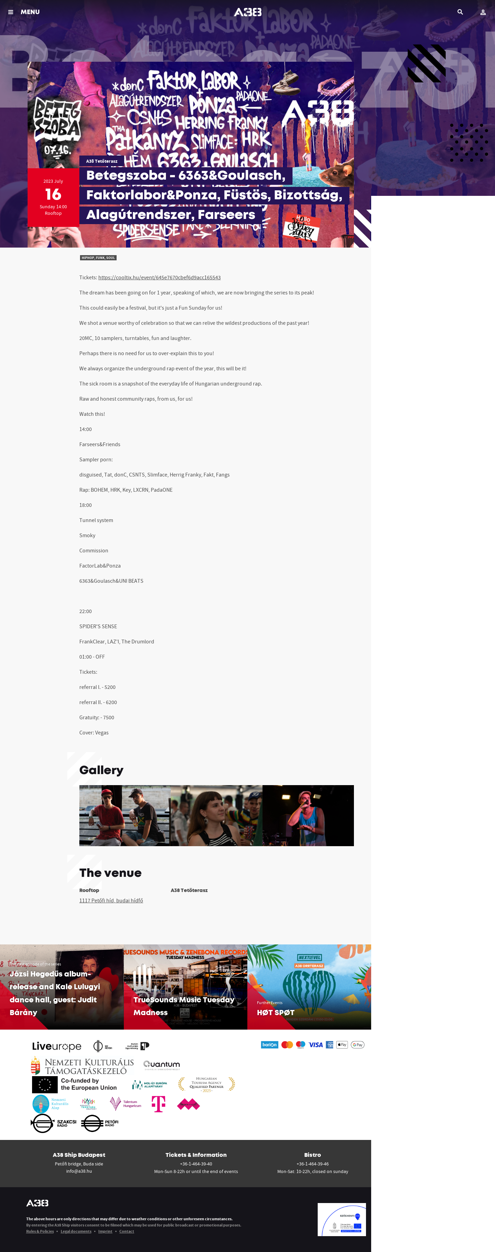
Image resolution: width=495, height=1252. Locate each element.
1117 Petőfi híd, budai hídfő (111, 900)
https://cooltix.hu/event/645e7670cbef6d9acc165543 (159, 277)
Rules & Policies (40, 1231)
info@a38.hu (79, 1171)
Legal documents (76, 1231)
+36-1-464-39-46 (313, 1164)
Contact (126, 1231)
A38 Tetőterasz (101, 161)
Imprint (105, 1231)
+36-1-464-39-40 (196, 1164)
